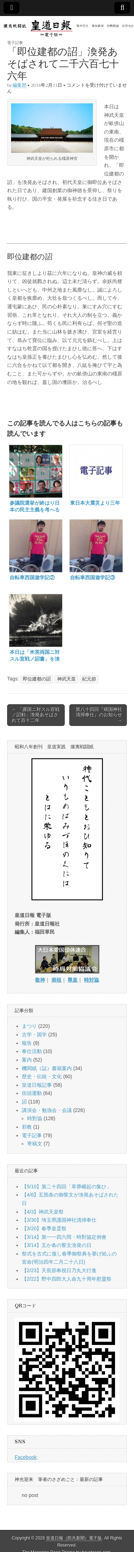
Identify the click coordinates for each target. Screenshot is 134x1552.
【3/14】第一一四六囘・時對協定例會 (64, 1237)
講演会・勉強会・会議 (47, 1110)
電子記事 (15, 42)
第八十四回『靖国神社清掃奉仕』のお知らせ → (99, 715)
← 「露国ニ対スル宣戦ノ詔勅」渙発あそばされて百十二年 (36, 715)
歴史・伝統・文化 (42, 1076)
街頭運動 (32, 1093)
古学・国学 (34, 1034)
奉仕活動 (32, 1051)
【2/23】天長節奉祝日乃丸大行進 (59, 1270)
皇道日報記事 (37, 1085)
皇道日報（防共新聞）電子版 (74, 1538)
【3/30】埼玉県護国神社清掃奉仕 (59, 1220)
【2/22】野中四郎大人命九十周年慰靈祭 (66, 1279)
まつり (29, 1026)
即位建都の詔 (37, 679)
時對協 (34, 1118)
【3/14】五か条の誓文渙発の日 (56, 1245)
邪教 (27, 1127)
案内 (27, 1060)
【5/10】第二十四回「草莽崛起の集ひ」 (66, 1186)
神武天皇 (66, 679)
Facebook (25, 1457)
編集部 (19, 85)
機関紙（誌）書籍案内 (47, 1068)
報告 (27, 1043)
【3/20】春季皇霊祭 (44, 1228)
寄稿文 (34, 1143)
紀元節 (89, 679)
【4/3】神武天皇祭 (43, 1212)
